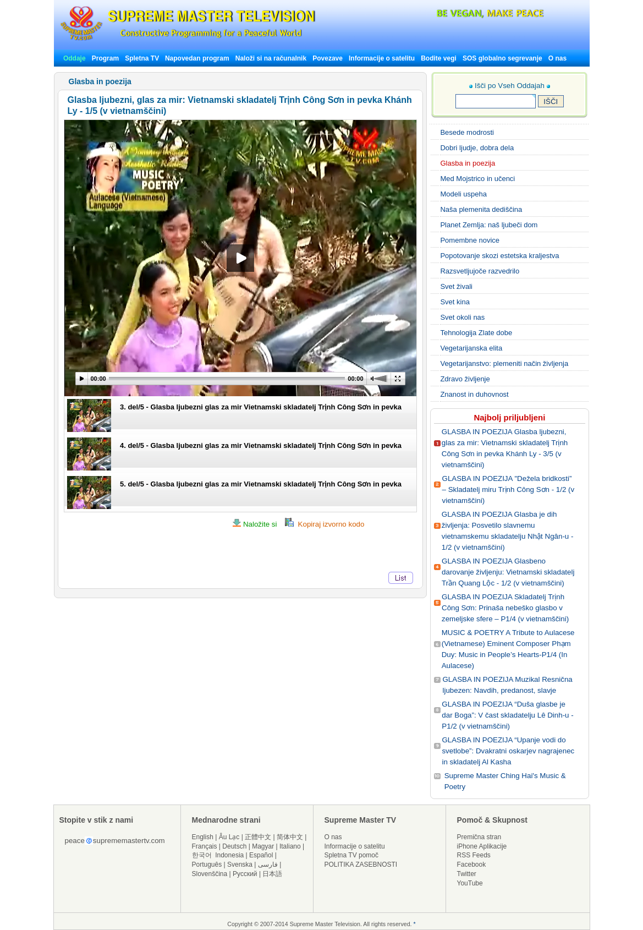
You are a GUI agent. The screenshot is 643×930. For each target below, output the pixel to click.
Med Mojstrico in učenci (477, 178)
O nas (557, 58)
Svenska (239, 864)
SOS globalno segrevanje (502, 58)
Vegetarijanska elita (471, 348)
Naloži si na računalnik (270, 58)
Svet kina (454, 302)
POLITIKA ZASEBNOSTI (361, 864)
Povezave (327, 58)
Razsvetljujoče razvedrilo (479, 271)
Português (207, 864)
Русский (245, 874)
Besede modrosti (467, 132)
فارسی (268, 864)
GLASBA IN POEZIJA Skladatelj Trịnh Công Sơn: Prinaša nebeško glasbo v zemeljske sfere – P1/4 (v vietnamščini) (505, 608)
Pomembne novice (469, 240)
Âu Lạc (229, 837)
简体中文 (290, 837)
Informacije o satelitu (382, 58)
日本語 (272, 874)
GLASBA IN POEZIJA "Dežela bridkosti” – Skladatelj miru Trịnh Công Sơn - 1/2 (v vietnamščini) (508, 489)
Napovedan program (197, 58)
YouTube (470, 883)
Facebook (471, 864)
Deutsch (234, 846)
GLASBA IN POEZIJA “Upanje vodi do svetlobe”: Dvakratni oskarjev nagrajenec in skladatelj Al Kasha (508, 751)
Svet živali (456, 286)
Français (204, 846)
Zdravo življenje (465, 379)
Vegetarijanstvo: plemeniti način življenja (504, 363)
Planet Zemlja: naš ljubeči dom (488, 225)
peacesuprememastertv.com (115, 840)
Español (261, 855)
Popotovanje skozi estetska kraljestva (499, 255)
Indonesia (229, 855)
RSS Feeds (474, 855)
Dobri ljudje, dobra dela (477, 148)
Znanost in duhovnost (474, 394)
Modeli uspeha (463, 194)
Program (105, 58)
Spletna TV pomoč (352, 855)
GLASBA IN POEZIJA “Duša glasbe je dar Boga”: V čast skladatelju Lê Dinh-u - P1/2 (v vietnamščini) (507, 715)
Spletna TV (143, 58)
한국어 (202, 855)
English (202, 837)
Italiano (290, 846)
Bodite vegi (439, 58)
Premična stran (479, 837)
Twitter (466, 874)
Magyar (263, 846)
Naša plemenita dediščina (481, 209)
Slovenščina (210, 874)
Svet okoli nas (462, 317)
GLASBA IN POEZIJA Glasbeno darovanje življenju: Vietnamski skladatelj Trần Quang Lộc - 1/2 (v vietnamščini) (508, 572)
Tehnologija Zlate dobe (476, 333)
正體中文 (258, 837)
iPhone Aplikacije (482, 846)
